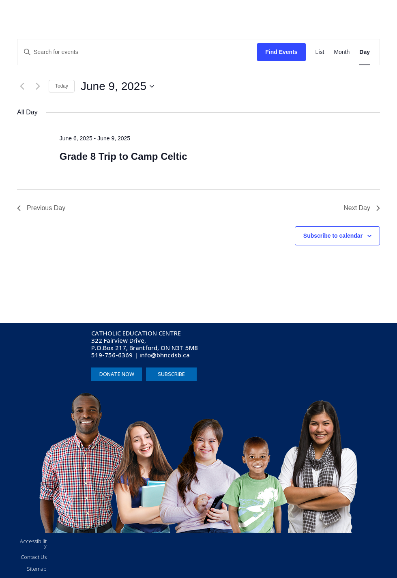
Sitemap (37, 568)
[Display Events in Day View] (364, 52)
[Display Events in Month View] (342, 52)
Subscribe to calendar (333, 235)
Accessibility (33, 543)
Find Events (281, 52)
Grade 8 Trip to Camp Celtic (123, 156)
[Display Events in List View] (319, 52)
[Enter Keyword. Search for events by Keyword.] (137, 52)
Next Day (361, 207)
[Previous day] (22, 86)
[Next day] (38, 86)
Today (61, 86)
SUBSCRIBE (171, 374)
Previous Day (41, 207)
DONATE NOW (116, 374)
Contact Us (34, 557)
